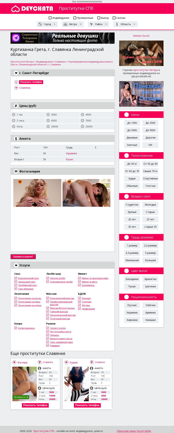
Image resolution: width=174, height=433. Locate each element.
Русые (69, 159)
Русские (132, 305)
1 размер (132, 245)
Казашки (150, 320)
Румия (73, 362)
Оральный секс (26, 281)
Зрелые (132, 212)
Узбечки (150, 305)
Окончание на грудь (29, 298)
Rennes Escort (141, 35)
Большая (150, 260)
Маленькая (132, 260)
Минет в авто (89, 281)
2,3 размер (150, 245)
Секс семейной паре (61, 342)
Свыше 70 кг (150, 171)
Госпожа (86, 301)
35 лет (132, 226)
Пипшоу (54, 335)
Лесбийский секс (27, 285)
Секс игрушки (25, 288)
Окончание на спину (29, 305)
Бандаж (86, 298)
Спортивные (150, 178)
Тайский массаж (59, 311)
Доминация (88, 308)
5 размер (150, 252)
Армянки (150, 312)
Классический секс (28, 278)
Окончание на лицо (29, 301)
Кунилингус (88, 285)
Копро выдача (26, 328)
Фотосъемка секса (60, 331)
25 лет (150, 219)
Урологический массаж (63, 315)
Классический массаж (62, 298)
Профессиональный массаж (61, 303)
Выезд (102, 17)
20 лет (132, 219)
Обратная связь (126, 431)
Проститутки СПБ (43, 431)
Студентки (132, 204)
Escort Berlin (144, 431)
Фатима (22, 362)
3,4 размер (132, 252)
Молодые (150, 204)
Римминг (55, 345)
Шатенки (150, 286)
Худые (132, 178)
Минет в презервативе (95, 278)
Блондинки (132, 279)
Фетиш (86, 305)
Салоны (119, 17)
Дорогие (150, 137)
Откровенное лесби (61, 281)
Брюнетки (150, 279)
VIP (150, 145)
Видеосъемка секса (61, 338)
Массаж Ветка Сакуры (62, 308)
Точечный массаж (60, 318)
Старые (150, 212)
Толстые (150, 185)
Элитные (132, 145)
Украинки (71, 153)
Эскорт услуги (58, 328)
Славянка (24, 87)
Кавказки (132, 320)
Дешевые (132, 137)
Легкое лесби (57, 278)
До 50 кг (132, 163)
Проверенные (83, 17)
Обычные (132, 185)
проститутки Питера (145, 70)
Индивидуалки (59, 17)
